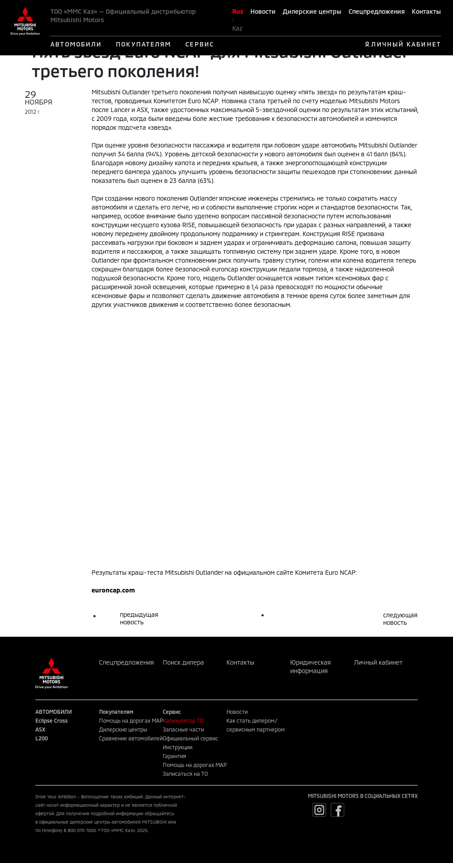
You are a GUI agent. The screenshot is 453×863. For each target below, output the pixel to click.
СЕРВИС (199, 44)
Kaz (237, 28)
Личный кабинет (378, 662)
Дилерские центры (312, 11)
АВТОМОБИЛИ (76, 44)
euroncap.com (113, 590)
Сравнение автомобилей (131, 738)
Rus (237, 11)
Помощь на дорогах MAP (131, 720)
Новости (263, 11)
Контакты (426, 11)
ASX (40, 729)
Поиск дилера (183, 662)
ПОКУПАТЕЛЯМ (143, 44)
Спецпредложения (377, 11)
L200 (41, 738)
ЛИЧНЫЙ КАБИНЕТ (406, 44)
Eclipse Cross (51, 720)
